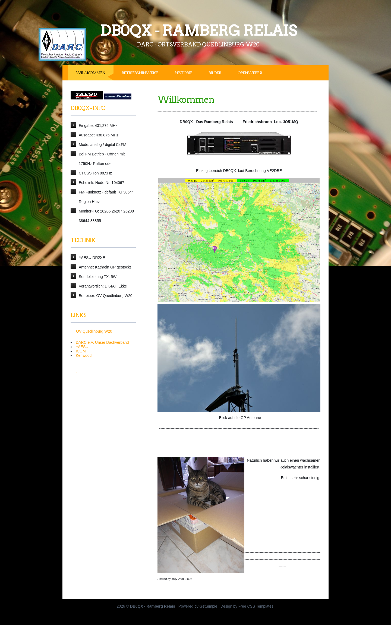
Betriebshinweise (140, 73)
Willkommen (90, 73)
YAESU (82, 347)
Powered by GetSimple (197, 606)
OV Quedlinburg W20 (94, 331)
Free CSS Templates (255, 606)
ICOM (81, 351)
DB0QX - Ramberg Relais (198, 30)
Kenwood (84, 355)
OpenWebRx (250, 73)
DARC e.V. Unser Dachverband (102, 342)
